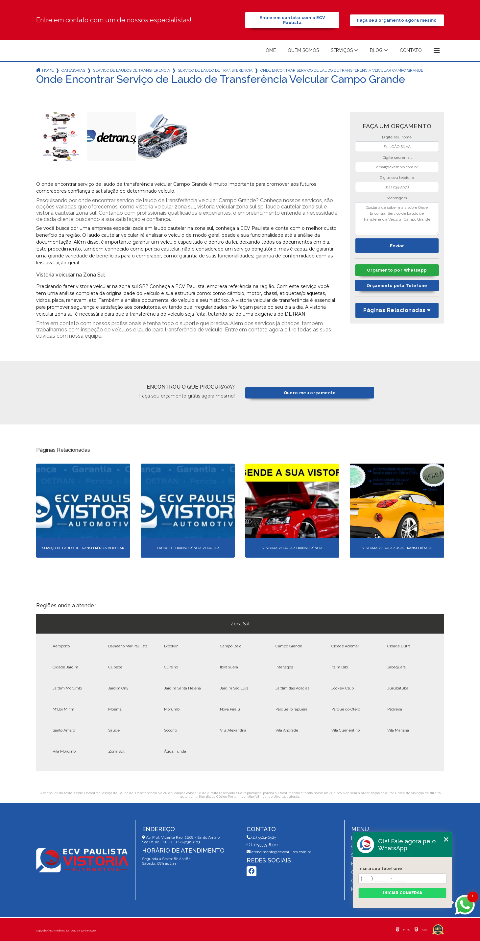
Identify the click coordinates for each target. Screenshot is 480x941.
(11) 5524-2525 (261, 837)
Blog (376, 50)
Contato (411, 50)
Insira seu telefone (380, 868)
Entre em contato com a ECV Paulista (292, 20)
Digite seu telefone (397, 177)
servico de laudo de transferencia (215, 70)
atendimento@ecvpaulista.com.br (279, 852)
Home (269, 50)
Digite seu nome (397, 137)
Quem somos (303, 50)
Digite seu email (397, 157)
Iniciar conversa (402, 893)
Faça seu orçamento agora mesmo (397, 20)
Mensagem (397, 198)
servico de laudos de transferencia (131, 70)
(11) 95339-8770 (262, 844)
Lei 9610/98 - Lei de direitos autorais (270, 796)
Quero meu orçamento (310, 392)
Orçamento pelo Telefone (397, 285)
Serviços (342, 50)
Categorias (73, 70)
